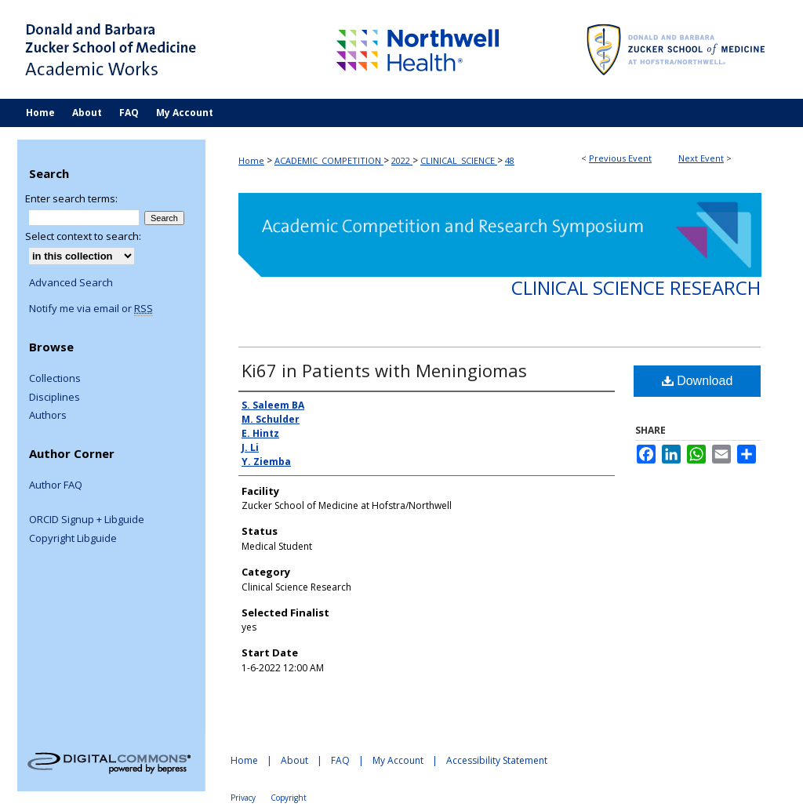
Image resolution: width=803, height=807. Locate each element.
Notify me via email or (91, 309)
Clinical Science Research (636, 287)
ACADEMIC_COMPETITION (328, 160)
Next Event (701, 158)
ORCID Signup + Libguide (86, 520)
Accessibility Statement (496, 760)
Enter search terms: (71, 198)
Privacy (243, 797)
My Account (397, 760)
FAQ (340, 760)
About (294, 760)
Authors (48, 415)
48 (509, 160)
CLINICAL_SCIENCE (458, 160)
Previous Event (620, 158)
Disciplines (54, 397)
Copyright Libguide (73, 539)
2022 (401, 160)
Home (251, 160)
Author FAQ (55, 485)
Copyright (289, 797)
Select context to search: (83, 236)
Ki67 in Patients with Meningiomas (384, 370)
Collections (55, 379)
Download (697, 380)
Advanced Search (71, 282)
